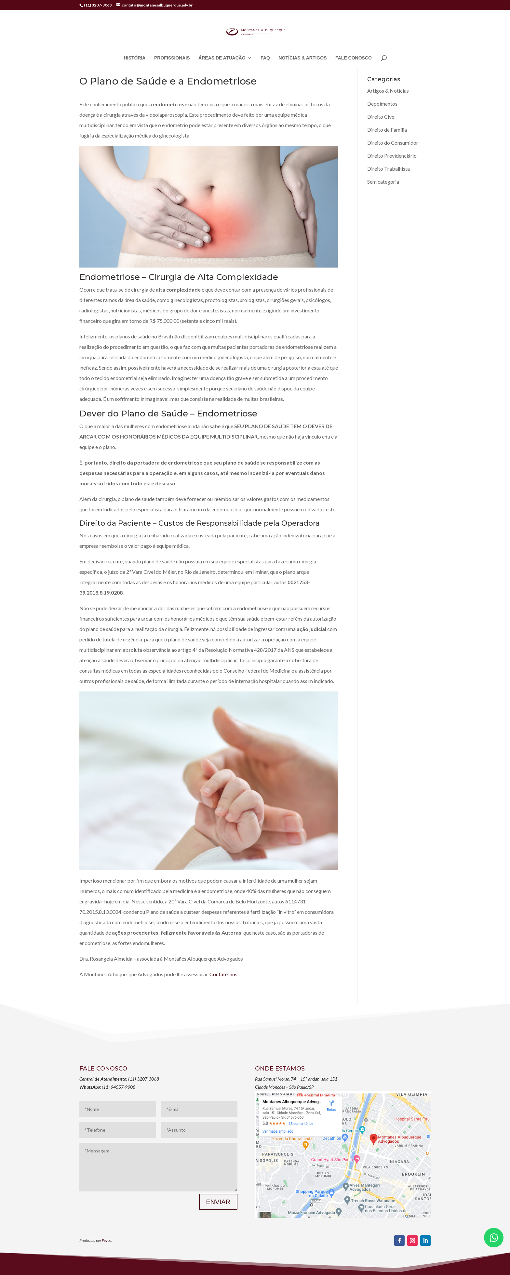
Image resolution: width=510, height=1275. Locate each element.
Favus (106, 1240)
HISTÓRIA (135, 58)
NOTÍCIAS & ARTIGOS (302, 58)
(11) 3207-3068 (98, 5)
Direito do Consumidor (392, 142)
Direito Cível (381, 116)
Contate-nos (223, 974)
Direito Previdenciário (392, 155)
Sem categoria (383, 181)
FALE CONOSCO (353, 58)
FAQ (265, 58)
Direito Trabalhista (388, 168)
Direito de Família (387, 129)
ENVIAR (218, 1201)
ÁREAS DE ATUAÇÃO (222, 58)
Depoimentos (382, 103)
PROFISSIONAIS (172, 58)
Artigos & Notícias (388, 90)
